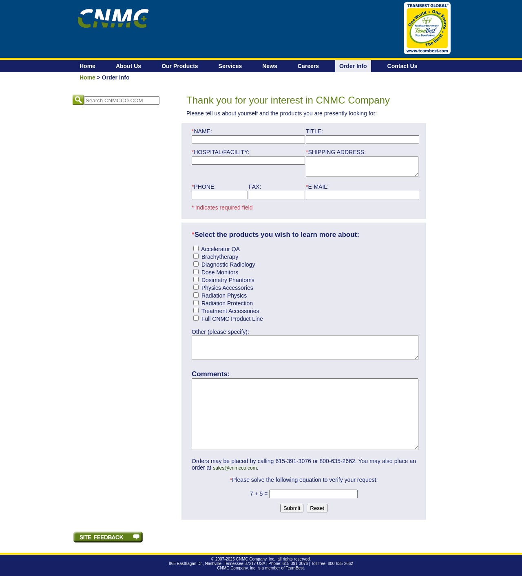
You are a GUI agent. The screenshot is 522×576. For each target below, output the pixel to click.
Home (87, 66)
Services (230, 66)
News (269, 66)
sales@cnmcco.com (235, 471)
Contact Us (402, 66)
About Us (128, 66)
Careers (308, 66)
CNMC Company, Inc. (255, 563)
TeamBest (294, 571)
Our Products (179, 66)
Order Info (353, 66)
